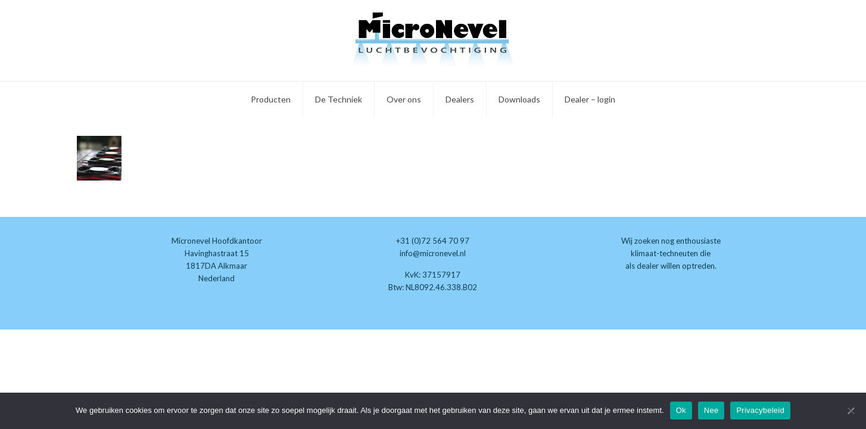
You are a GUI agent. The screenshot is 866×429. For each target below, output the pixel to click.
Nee (711, 410)
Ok (681, 410)
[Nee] (851, 410)
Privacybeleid (760, 410)
